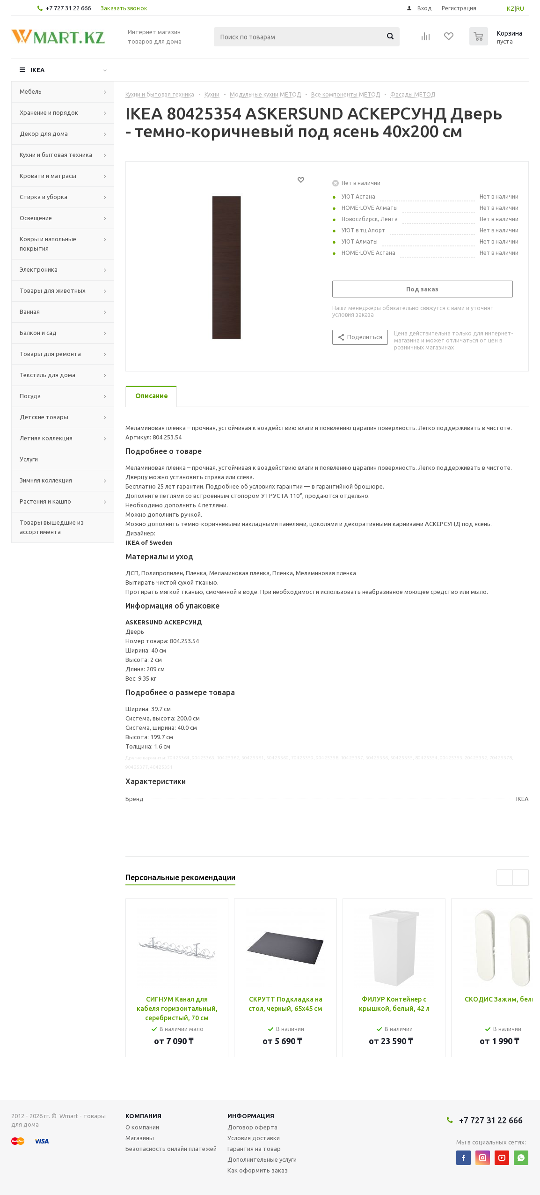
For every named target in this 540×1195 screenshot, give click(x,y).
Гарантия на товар (254, 1148)
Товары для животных (53, 290)
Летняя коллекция (46, 438)
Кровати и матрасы (48, 175)
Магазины (139, 1138)
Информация (250, 1116)
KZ (511, 8)
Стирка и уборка (43, 196)
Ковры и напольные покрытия (48, 244)
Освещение (36, 218)
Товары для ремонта (50, 353)
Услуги (29, 459)
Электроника (39, 269)
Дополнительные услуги (262, 1159)
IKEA (37, 70)
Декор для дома (44, 133)
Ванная (30, 311)
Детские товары (44, 417)
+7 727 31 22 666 (68, 8)
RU (520, 8)
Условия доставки (253, 1138)
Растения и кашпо (45, 501)
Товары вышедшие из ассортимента (52, 527)
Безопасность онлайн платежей (171, 1148)
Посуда (30, 396)
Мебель (31, 91)
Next (520, 877)
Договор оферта (252, 1127)
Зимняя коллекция (46, 480)
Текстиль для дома (47, 374)
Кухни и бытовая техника (56, 154)
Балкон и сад (38, 332)
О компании (142, 1127)
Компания (143, 1116)
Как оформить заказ (257, 1170)
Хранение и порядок (49, 112)
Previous (504, 877)
